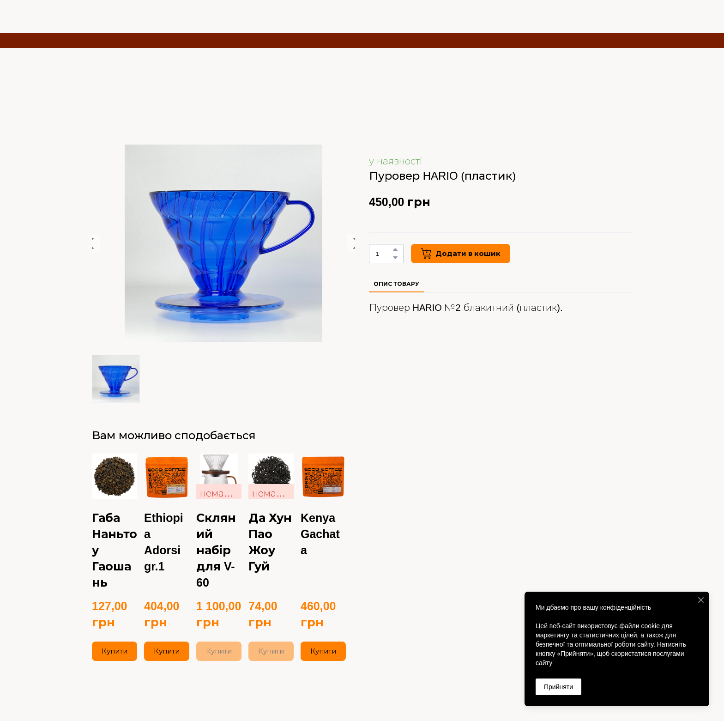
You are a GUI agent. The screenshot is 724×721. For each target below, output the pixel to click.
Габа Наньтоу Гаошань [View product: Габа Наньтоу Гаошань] (114, 550)
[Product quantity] (384, 253)
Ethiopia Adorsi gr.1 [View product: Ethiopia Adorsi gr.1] (163, 542)
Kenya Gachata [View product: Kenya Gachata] (320, 534)
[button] (395, 249)
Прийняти (558, 687)
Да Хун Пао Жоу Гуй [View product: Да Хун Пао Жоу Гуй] (270, 542)
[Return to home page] (141, 12)
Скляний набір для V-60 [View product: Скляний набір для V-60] (216, 550)
